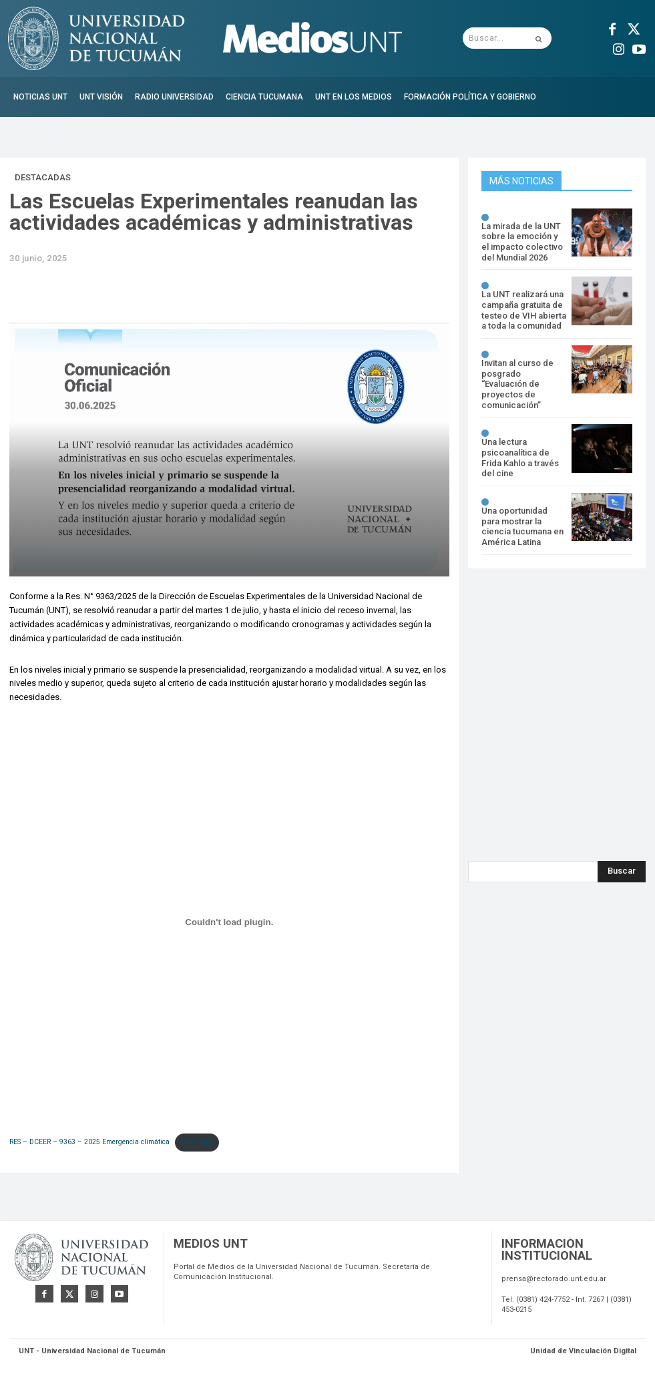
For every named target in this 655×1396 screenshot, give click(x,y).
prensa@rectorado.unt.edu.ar (553, 1281)
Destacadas (43, 177)
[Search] (622, 870)
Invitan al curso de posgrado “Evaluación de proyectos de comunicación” (517, 383)
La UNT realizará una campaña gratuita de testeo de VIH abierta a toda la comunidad (523, 310)
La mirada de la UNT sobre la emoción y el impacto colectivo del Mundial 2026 (522, 242)
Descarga (197, 1142)
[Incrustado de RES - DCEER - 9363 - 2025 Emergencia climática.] (229, 922)
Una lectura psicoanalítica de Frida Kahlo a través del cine (520, 457)
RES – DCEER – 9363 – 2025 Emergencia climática (89, 1142)
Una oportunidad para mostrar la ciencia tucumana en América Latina (522, 525)
